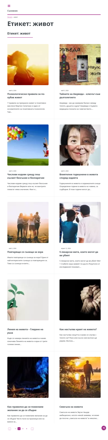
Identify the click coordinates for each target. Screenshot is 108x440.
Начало (9, 17)
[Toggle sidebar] (10, 6)
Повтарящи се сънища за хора (25, 251)
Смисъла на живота (71, 406)
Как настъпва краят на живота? (78, 329)
